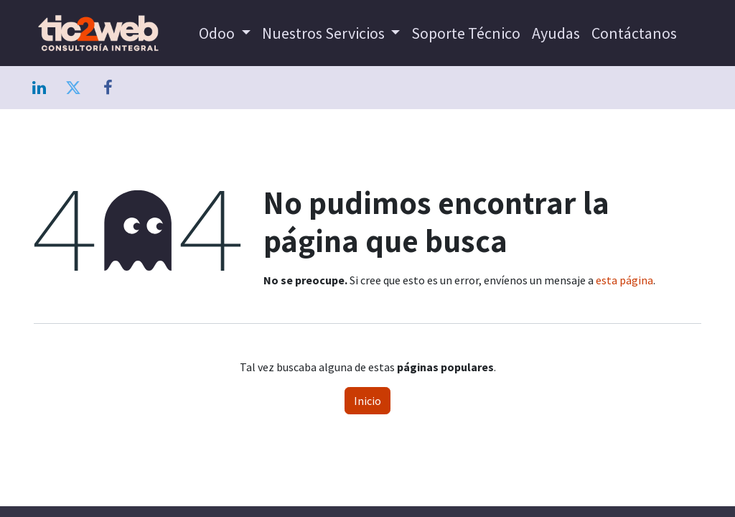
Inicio (367, 400)
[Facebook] (107, 87)
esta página (624, 280)
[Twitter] (73, 87)
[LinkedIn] (39, 87)
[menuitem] (224, 33)
